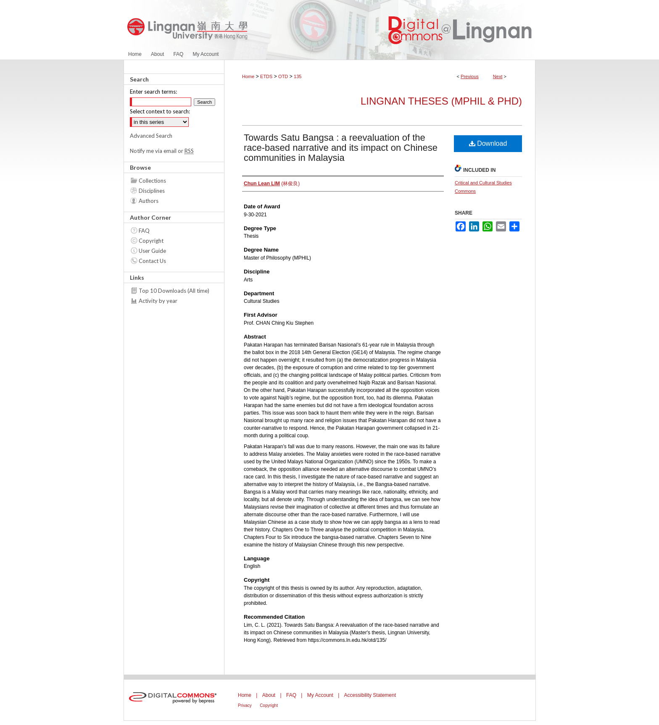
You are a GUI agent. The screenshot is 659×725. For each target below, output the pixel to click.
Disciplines (152, 190)
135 (297, 76)
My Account (320, 695)
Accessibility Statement (370, 695)
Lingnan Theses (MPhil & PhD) (441, 101)
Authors (148, 200)
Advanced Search (151, 135)
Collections (152, 180)
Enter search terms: (153, 91)
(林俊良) (272, 184)
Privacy (245, 705)
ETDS (266, 76)
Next (498, 76)
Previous (470, 76)
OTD (283, 76)
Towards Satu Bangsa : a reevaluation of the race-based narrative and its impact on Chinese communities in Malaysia (341, 147)
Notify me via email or (162, 150)
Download (488, 143)
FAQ (144, 230)
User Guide (152, 250)
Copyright (151, 240)
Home (248, 76)
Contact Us (152, 260)
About (268, 695)
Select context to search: (160, 111)
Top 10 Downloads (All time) (174, 290)
